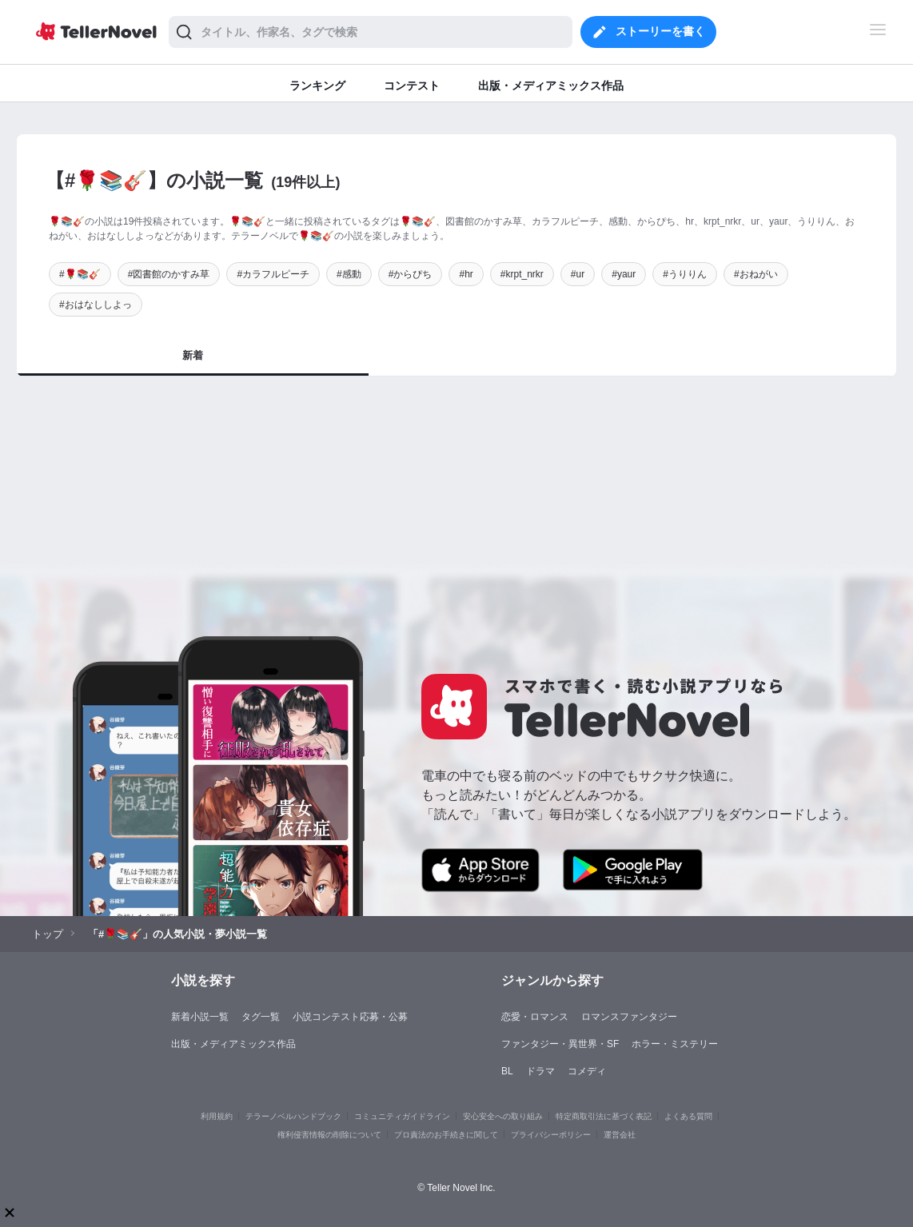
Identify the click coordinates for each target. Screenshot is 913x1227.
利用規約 (217, 1116)
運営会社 (620, 1134)
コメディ (587, 1071)
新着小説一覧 (200, 1016)
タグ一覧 (260, 1016)
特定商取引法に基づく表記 (604, 1116)
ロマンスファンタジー (629, 1016)
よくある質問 (688, 1116)
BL (507, 1071)
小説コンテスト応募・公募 (350, 1016)
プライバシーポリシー (551, 1134)
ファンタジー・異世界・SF (560, 1044)
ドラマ (540, 1071)
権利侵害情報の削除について (329, 1134)
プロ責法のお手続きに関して (446, 1134)
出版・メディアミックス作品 (233, 1044)
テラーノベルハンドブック (293, 1116)
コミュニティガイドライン (402, 1116)
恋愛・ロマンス (534, 1016)
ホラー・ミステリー (675, 1044)
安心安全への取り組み (503, 1116)
